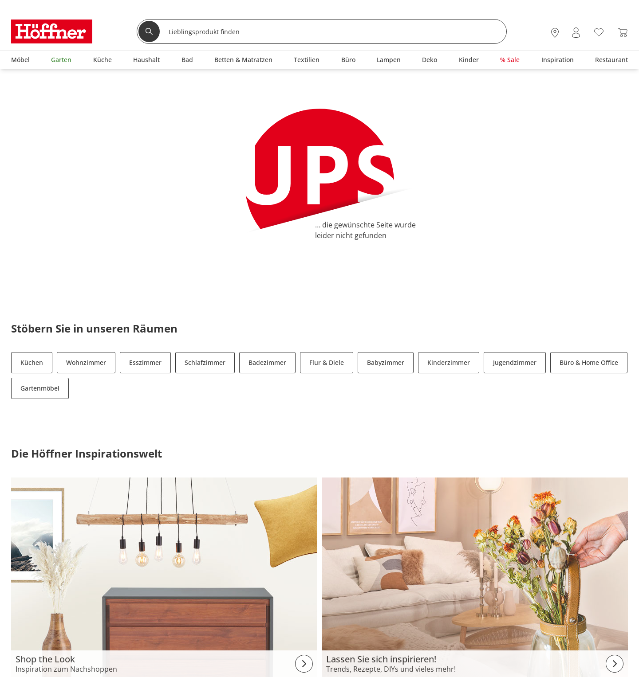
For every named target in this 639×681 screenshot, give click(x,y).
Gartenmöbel (39, 388)
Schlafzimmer (205, 362)
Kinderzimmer (448, 362)
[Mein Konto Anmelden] (576, 32)
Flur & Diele (326, 362)
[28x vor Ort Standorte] (555, 32)
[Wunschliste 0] (598, 32)
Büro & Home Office (589, 362)
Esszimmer (145, 362)
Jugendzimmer (514, 362)
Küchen (31, 362)
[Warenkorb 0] (623, 32)
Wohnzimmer (86, 362)
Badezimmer (267, 362)
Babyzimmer (385, 362)
